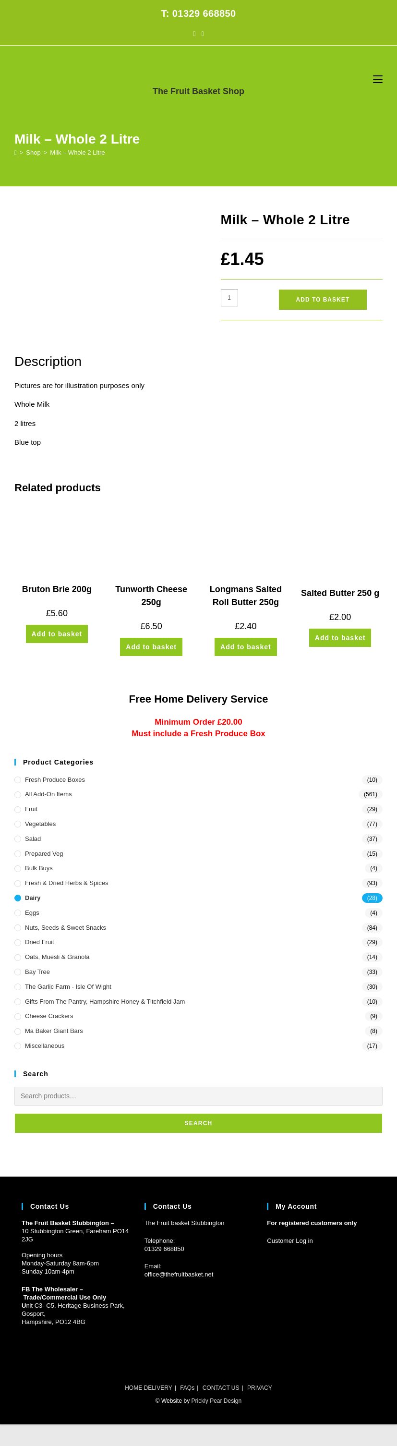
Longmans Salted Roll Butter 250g (246, 595)
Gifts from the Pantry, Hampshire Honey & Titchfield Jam (105, 1001)
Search (199, 1123)
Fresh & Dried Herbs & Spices (66, 883)
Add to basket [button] (57, 634)
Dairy (33, 897)
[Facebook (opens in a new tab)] (194, 33)
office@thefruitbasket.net (179, 1274)
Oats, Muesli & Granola (57, 956)
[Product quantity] (229, 297)
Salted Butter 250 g (340, 593)
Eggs (32, 912)
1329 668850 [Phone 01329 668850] (166, 1248)
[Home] (15, 152)
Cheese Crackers (49, 1016)
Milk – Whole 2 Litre (77, 152)
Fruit (31, 809)
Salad (33, 838)
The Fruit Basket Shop (198, 91)
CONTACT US (221, 1388)
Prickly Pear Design (216, 1400)
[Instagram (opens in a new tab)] (203, 33)
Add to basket (322, 299)
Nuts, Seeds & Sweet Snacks (65, 927)
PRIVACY (259, 1388)
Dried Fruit (39, 942)
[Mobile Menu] (378, 79)
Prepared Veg (44, 853)
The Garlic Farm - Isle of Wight (68, 986)
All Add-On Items (48, 794)
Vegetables (40, 823)
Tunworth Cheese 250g (151, 595)
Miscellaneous (44, 1045)
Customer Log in (290, 1240)
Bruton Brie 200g (57, 589)
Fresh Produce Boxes (55, 779)
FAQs (187, 1388)
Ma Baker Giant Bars (54, 1030)
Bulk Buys (39, 868)
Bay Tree (37, 971)
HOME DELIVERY (148, 1388)
